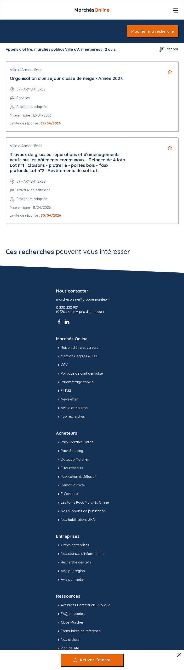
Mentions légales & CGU (77, 356)
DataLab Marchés (72, 459)
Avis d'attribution (72, 408)
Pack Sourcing (69, 451)
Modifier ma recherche (152, 31)
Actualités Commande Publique (83, 605)
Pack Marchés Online (74, 442)
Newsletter (67, 399)
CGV (62, 365)
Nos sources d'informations (80, 554)
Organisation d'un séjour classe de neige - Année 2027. (66, 78)
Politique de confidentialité (79, 373)
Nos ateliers (68, 639)
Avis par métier (70, 579)
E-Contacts (67, 494)
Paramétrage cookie (74, 382)
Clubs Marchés (70, 622)
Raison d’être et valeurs (77, 347)
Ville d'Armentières (26, 69)
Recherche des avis (73, 562)
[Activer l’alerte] (92, 660)
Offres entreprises (72, 545)
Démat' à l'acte (70, 485)
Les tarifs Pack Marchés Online (82, 502)
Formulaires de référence (78, 631)
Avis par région (70, 571)
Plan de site (67, 648)
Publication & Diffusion (76, 476)
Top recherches (70, 416)
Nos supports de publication (81, 511)
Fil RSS (63, 390)
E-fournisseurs (69, 468)
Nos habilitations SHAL (76, 520)
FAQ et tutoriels (70, 614)
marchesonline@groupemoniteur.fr (83, 300)
